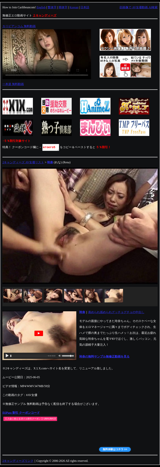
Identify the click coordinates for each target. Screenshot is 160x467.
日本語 (84, 7)
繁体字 (52, 7)
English (41, 7)
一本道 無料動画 (13, 84)
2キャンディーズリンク (17, 460)
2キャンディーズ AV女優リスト (23, 162)
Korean (74, 7)
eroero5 (51, 147)
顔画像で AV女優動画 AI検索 (139, 7)
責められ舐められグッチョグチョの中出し (116, 312)
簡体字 (63, 7)
